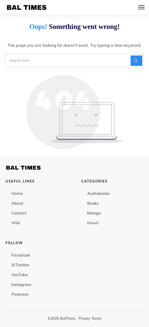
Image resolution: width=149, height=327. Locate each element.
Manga (94, 213)
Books (93, 203)
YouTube (19, 274)
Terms (96, 318)
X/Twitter (20, 264)
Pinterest (20, 294)
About (17, 203)
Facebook (20, 255)
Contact (19, 213)
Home (17, 193)
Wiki (15, 222)
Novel (92, 222)
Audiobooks (98, 193)
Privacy (84, 318)
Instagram (21, 284)
